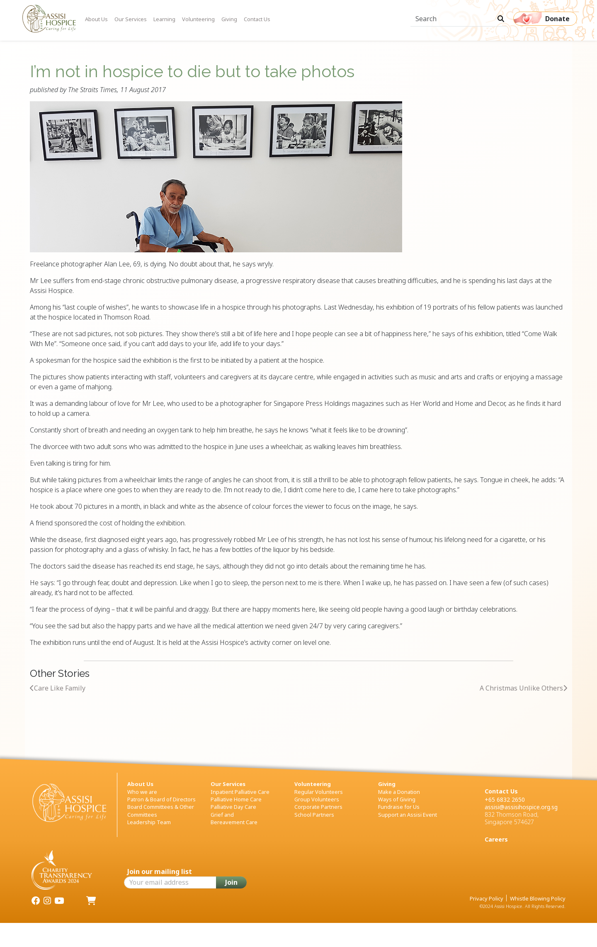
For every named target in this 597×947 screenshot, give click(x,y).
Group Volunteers (316, 799)
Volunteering (198, 19)
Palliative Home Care (236, 799)
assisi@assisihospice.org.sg (521, 807)
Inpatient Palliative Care (240, 792)
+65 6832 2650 (505, 799)
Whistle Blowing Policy (537, 898)
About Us (96, 19)
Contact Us (257, 19)
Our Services (130, 19)
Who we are (142, 792)
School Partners (314, 814)
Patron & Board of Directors (161, 799)
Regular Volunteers (318, 792)
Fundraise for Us (399, 806)
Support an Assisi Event (407, 814)
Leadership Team (149, 822)
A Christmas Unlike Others (523, 688)
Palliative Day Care (233, 806)
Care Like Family (57, 688)
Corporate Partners (318, 806)
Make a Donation (399, 792)
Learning (164, 19)
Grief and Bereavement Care (234, 818)
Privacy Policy (486, 898)
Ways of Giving (396, 799)
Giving (229, 19)
